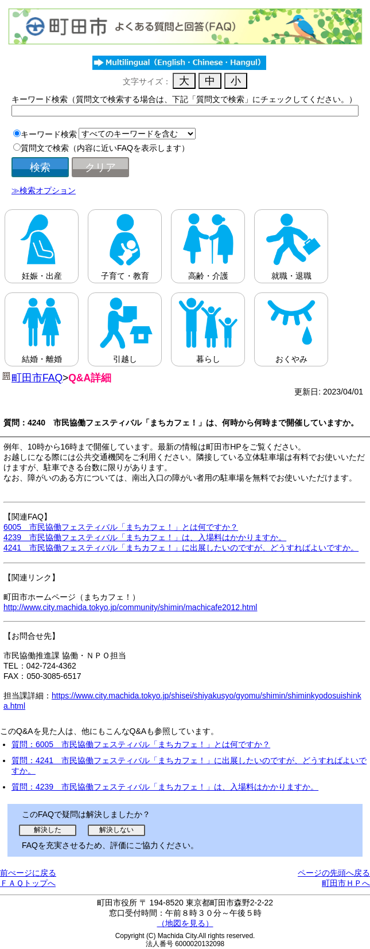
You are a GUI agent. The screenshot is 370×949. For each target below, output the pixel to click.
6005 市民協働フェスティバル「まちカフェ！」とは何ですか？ (120, 527)
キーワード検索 (49, 134)
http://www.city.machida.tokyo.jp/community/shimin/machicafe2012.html (130, 607)
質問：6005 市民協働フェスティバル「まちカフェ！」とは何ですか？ (140, 744)
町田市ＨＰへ (346, 883)
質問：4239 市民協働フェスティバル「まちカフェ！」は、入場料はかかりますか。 (164, 786)
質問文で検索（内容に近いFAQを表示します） (105, 148)
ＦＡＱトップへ (28, 883)
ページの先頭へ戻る (334, 872)
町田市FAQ (37, 378)
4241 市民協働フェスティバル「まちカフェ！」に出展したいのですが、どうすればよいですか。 (181, 547)
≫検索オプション (43, 190)
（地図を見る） (185, 923)
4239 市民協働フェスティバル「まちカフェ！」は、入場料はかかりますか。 (144, 537)
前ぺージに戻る (28, 872)
